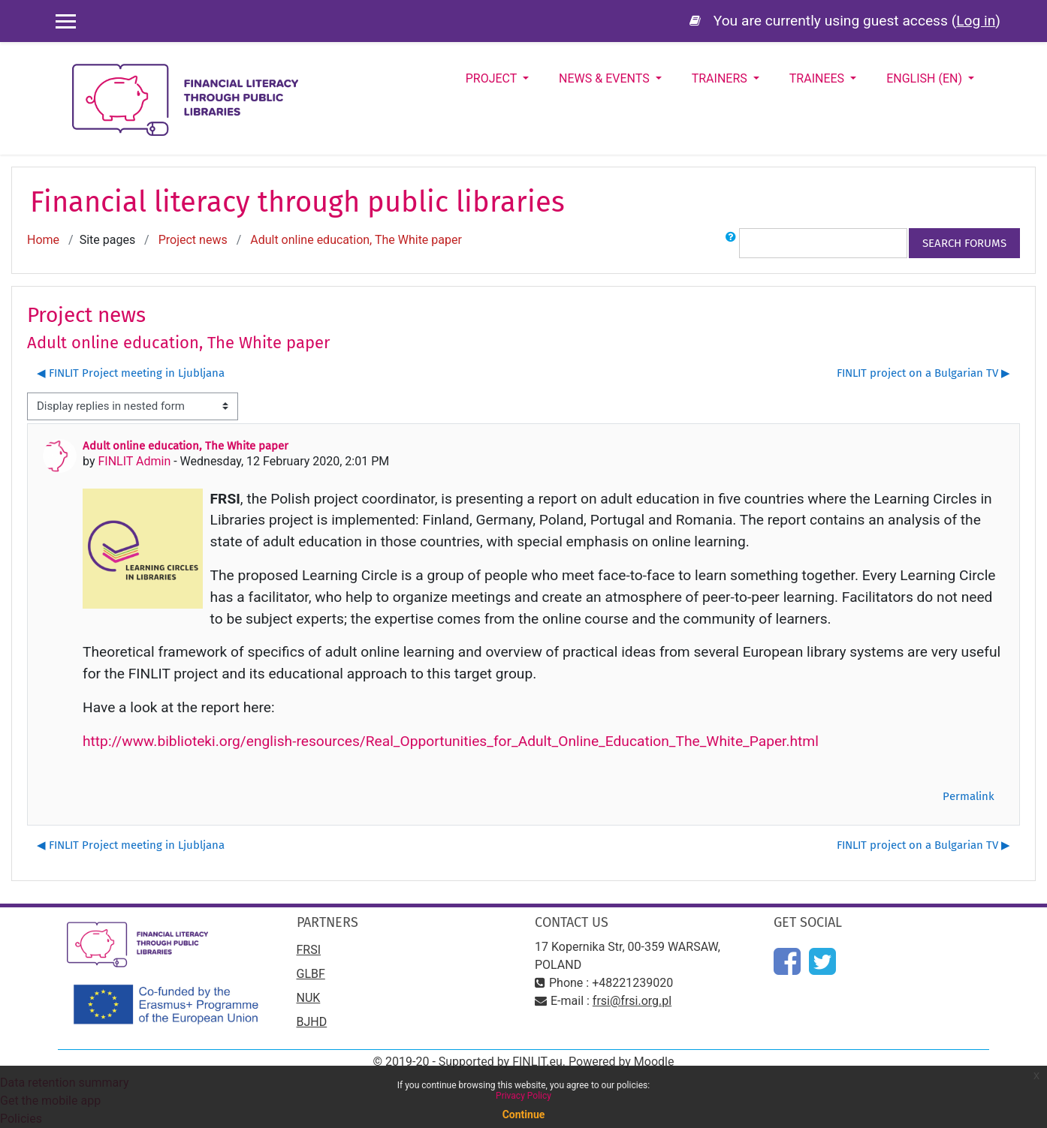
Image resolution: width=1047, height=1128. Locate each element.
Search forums (964, 243)
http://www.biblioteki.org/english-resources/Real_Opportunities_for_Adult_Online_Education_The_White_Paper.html (451, 741)
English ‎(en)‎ (925, 78)
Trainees (818, 78)
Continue (523, 1114)
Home (43, 240)
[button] (731, 243)
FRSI (309, 950)
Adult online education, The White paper (356, 240)
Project (493, 78)
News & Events (606, 78)
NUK (309, 998)
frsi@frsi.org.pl (632, 1001)
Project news (193, 240)
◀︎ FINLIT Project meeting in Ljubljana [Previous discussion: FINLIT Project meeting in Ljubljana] (131, 373)
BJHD (312, 1022)
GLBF (311, 974)
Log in (975, 20)
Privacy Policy (523, 1095)
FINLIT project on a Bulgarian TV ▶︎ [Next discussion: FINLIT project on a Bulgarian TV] (923, 373)
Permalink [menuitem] (968, 796)
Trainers (721, 78)
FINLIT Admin (134, 461)
